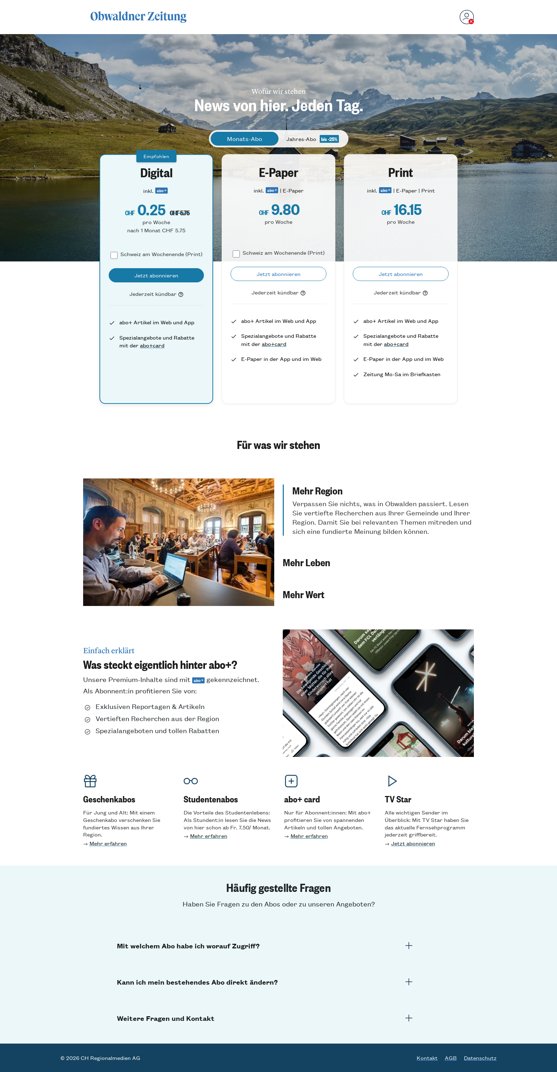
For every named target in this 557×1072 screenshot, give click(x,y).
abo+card (152, 345)
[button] (378, 510)
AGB (451, 1058)
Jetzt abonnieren (413, 843)
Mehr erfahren (108, 843)
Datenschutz (480, 1058)
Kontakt (427, 1058)
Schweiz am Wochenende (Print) (161, 254)
